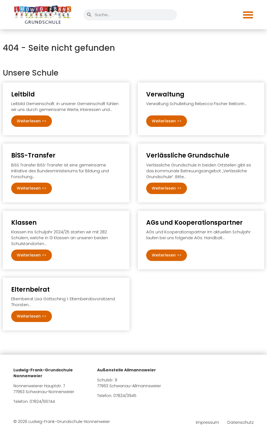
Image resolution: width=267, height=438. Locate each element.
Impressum (207, 422)
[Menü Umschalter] (248, 14)
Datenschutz (240, 422)
